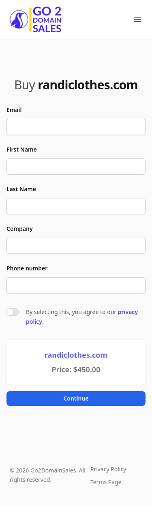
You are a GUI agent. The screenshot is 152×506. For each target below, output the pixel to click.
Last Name (21, 189)
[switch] (12, 312)
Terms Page (106, 482)
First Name (21, 149)
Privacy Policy (108, 469)
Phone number (26, 268)
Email (13, 110)
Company (19, 228)
